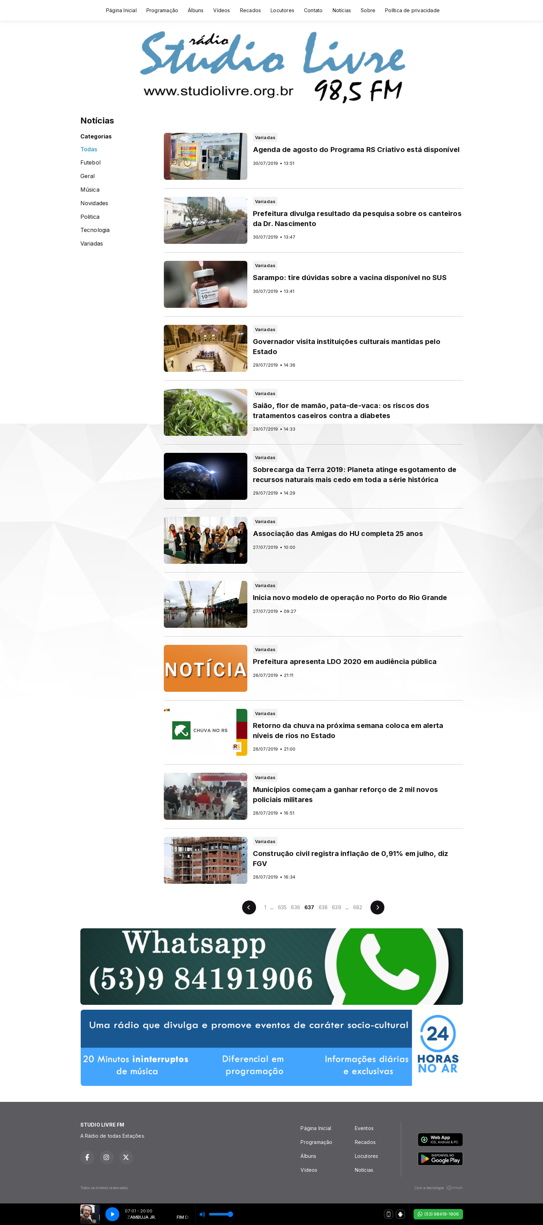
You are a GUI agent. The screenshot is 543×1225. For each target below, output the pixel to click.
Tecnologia (95, 230)
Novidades (94, 203)
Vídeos (221, 10)
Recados (250, 10)
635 (282, 907)
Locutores (282, 10)
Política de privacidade (412, 10)
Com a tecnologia (438, 1187)
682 (357, 907)
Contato (313, 10)
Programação (162, 10)
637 (309, 907)
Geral (87, 176)
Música (89, 189)
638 (323, 907)
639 (336, 907)
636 (295, 907)
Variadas (91, 243)
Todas (89, 149)
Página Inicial (121, 10)
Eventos (364, 1128)
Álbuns (195, 10)
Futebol (90, 162)
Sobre (368, 10)
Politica (90, 217)
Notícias (342, 10)
